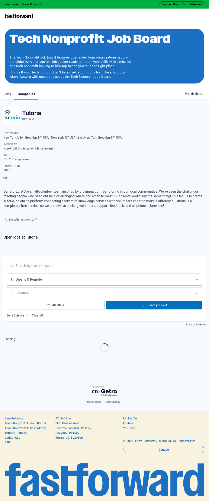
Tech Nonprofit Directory (25, 428)
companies (26, 94)
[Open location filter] (196, 293)
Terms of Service (69, 437)
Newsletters (14, 418)
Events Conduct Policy (73, 428)
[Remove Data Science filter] (27, 315)
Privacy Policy (67, 432)
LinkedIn (130, 418)
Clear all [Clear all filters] (37, 315)
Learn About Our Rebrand (182, 4)
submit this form (90, 72)
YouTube (129, 428)
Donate (164, 449)
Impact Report (16, 432)
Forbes (128, 423)
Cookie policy (112, 401)
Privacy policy (93, 401)
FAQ (7, 442)
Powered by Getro (196, 324)
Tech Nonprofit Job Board (25, 423)
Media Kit (12, 437)
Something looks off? (20, 219)
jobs (7, 94)
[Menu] (201, 16)
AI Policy (63, 418)
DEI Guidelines (67, 423)
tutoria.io (28, 119)
